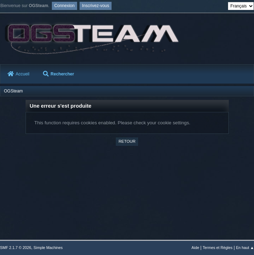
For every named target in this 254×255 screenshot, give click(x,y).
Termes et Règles (217, 247)
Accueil (18, 74)
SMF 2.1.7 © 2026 (15, 247)
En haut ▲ (245, 247)
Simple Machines (48, 247)
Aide (195, 247)
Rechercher (58, 74)
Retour (127, 141)
